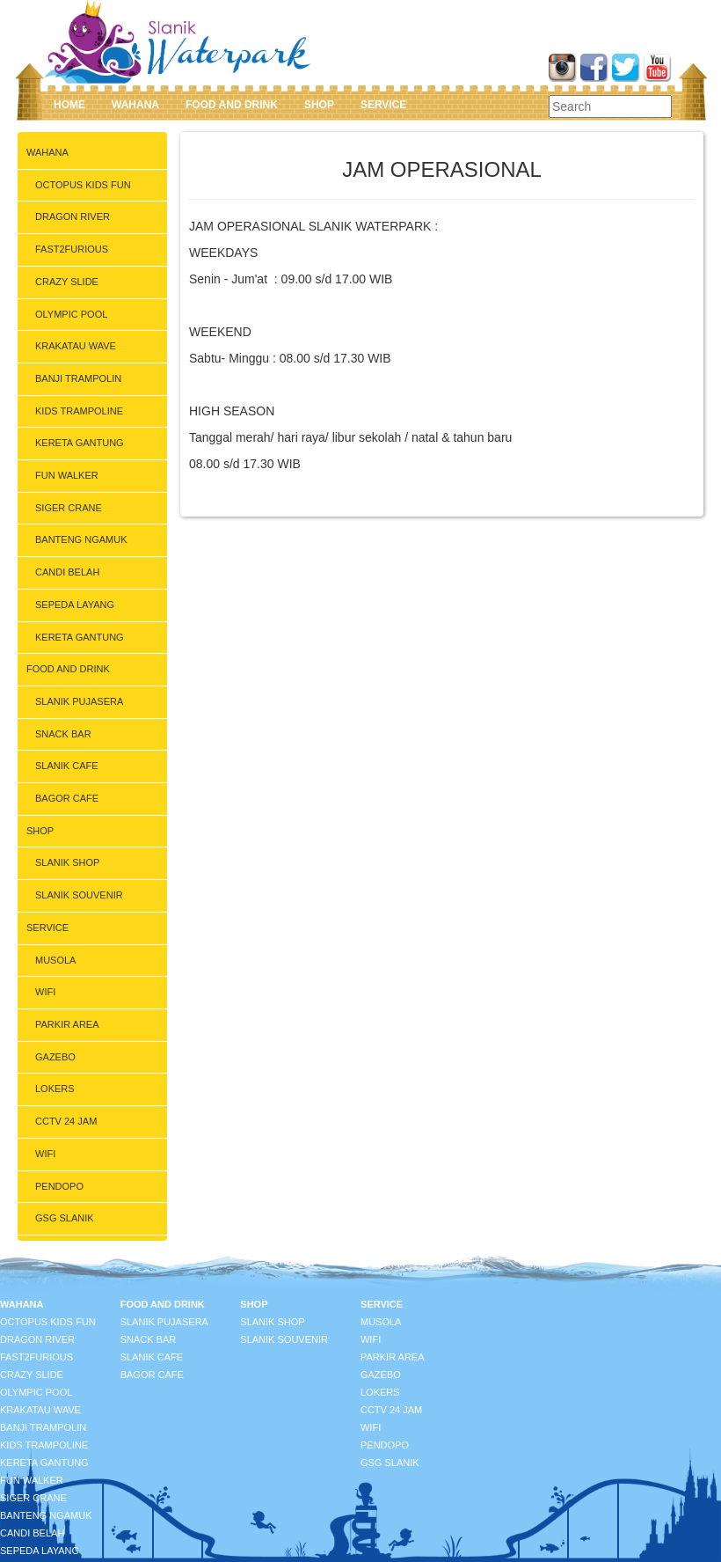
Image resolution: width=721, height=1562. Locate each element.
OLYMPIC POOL (71, 314)
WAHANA (135, 105)
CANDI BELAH (67, 572)
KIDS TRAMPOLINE (79, 411)
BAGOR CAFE (66, 798)
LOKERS (55, 1088)
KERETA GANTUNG (79, 442)
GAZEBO (55, 1057)
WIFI (45, 991)
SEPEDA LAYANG (74, 604)
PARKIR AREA (67, 1024)
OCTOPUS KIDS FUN (83, 185)
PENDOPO (59, 1186)
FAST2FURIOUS (71, 249)
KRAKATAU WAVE (75, 346)
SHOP (319, 105)
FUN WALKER (66, 475)
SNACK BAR (63, 734)
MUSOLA (55, 960)
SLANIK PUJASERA (79, 701)
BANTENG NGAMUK (81, 539)
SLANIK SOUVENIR (79, 895)
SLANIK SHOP (67, 862)
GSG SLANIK (64, 1218)
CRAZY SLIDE (66, 281)
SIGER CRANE (68, 507)
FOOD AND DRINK (232, 105)
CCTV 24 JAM (66, 1121)
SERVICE (383, 105)
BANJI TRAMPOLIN (78, 378)
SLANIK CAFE (66, 765)
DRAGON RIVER (72, 216)
